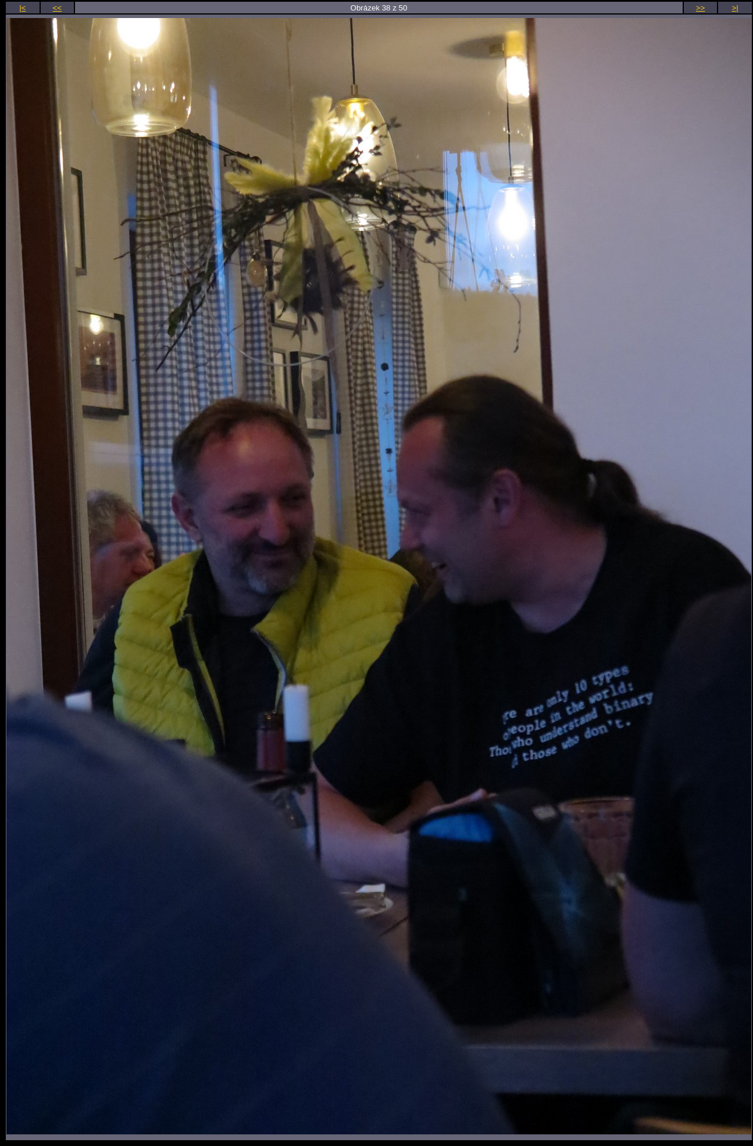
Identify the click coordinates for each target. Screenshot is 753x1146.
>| (735, 7)
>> (700, 7)
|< (22, 7)
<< (57, 7)
